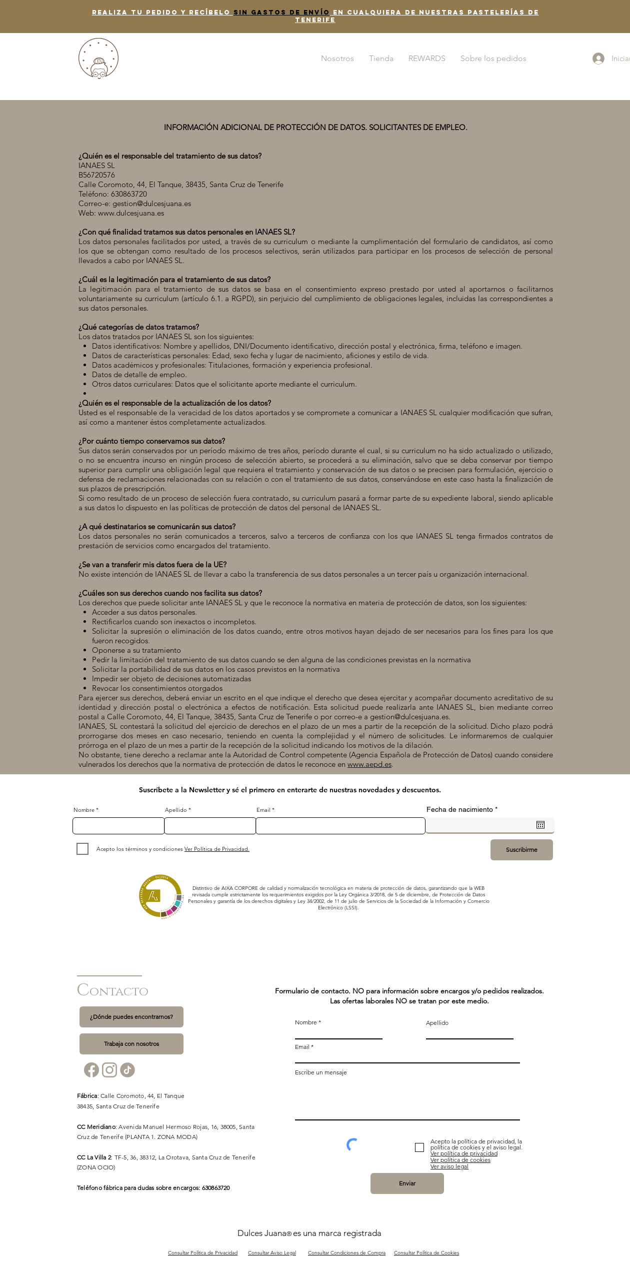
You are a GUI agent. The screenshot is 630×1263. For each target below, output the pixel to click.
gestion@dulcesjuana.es (151, 203)
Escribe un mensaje (321, 1072)
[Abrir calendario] (540, 825)
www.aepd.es (370, 764)
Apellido (176, 810)
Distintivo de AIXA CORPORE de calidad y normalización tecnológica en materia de (286, 888)
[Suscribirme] (521, 849)
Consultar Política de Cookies (426, 1252)
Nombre (84, 810)
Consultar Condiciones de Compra (347, 1252)
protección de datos (403, 888)
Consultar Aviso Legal (272, 1252)
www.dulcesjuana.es (131, 213)
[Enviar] (407, 1183)
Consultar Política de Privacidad (203, 1252)
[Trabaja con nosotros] (132, 1043)
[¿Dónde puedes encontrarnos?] (132, 1016)
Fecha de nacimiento (463, 809)
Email (263, 810)
